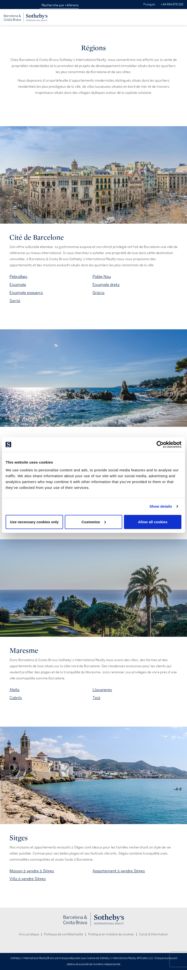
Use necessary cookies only (34, 522)
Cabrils (15, 698)
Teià (96, 698)
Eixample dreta (106, 285)
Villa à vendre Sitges (27, 879)
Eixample (17, 285)
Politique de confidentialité (63, 934)
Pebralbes (18, 277)
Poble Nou (102, 277)
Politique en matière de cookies (111, 934)
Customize (94, 522)
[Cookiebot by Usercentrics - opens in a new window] (160, 444)
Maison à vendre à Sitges (31, 871)
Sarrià (14, 301)
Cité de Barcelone (36, 237)
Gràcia (98, 293)
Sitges (18, 838)
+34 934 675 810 (172, 4)
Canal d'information (153, 934)
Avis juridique (29, 934)
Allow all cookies (153, 522)
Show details (161, 506)
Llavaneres (102, 690)
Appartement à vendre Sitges (119, 871)
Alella (14, 690)
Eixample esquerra (26, 293)
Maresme (23, 650)
